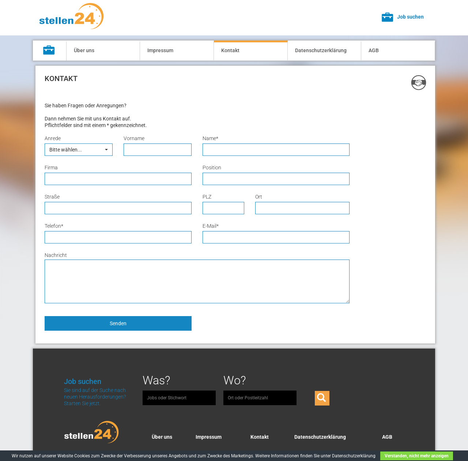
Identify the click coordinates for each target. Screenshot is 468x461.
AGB (374, 50)
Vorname (134, 138)
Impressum (160, 50)
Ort (258, 196)
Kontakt (230, 50)
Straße (52, 196)
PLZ (207, 196)
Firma (51, 167)
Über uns (84, 50)
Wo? (234, 380)
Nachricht (56, 255)
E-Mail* (211, 225)
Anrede (53, 138)
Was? (156, 380)
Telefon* (54, 225)
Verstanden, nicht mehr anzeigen (417, 455)
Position (212, 167)
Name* (210, 138)
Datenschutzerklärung (321, 50)
